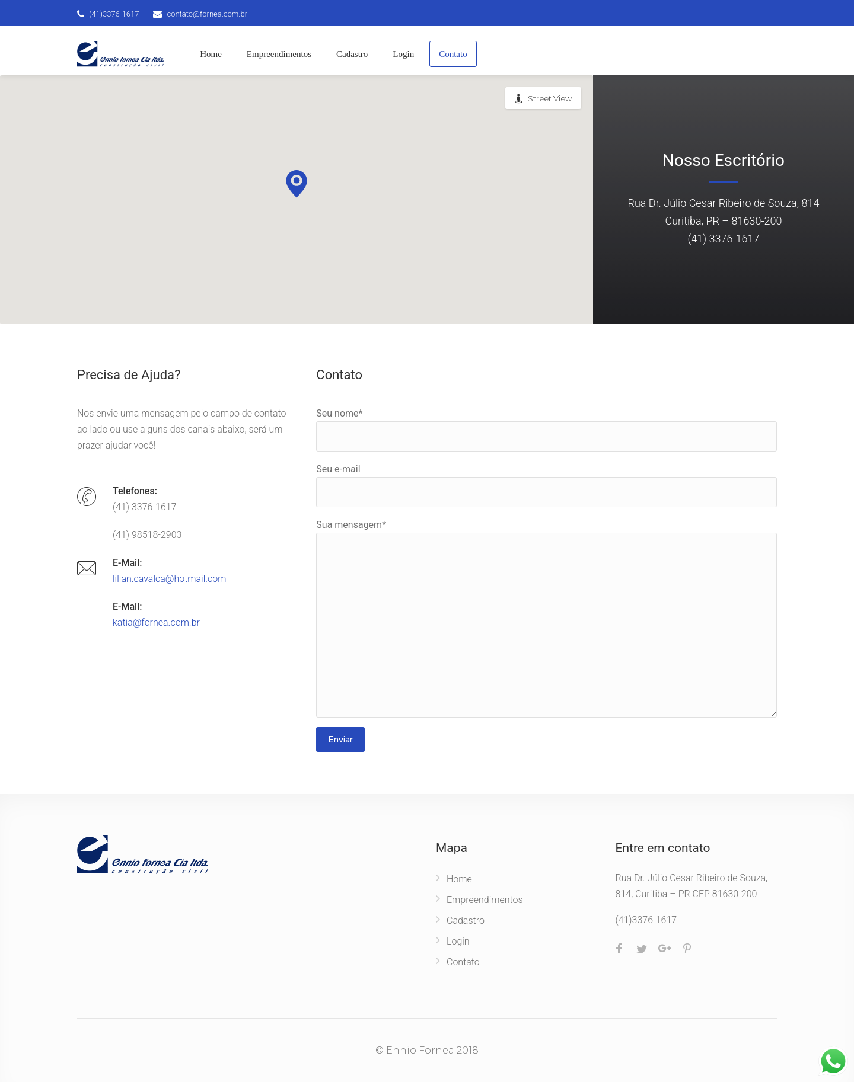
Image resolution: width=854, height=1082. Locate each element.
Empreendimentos (279, 54)
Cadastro (352, 54)
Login (403, 54)
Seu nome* (546, 430)
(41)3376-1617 (114, 13)
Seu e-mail (546, 485)
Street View (550, 98)
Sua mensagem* (546, 618)
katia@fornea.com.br (156, 622)
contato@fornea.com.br (207, 13)
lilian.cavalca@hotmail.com (169, 578)
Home (211, 54)
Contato (453, 54)
